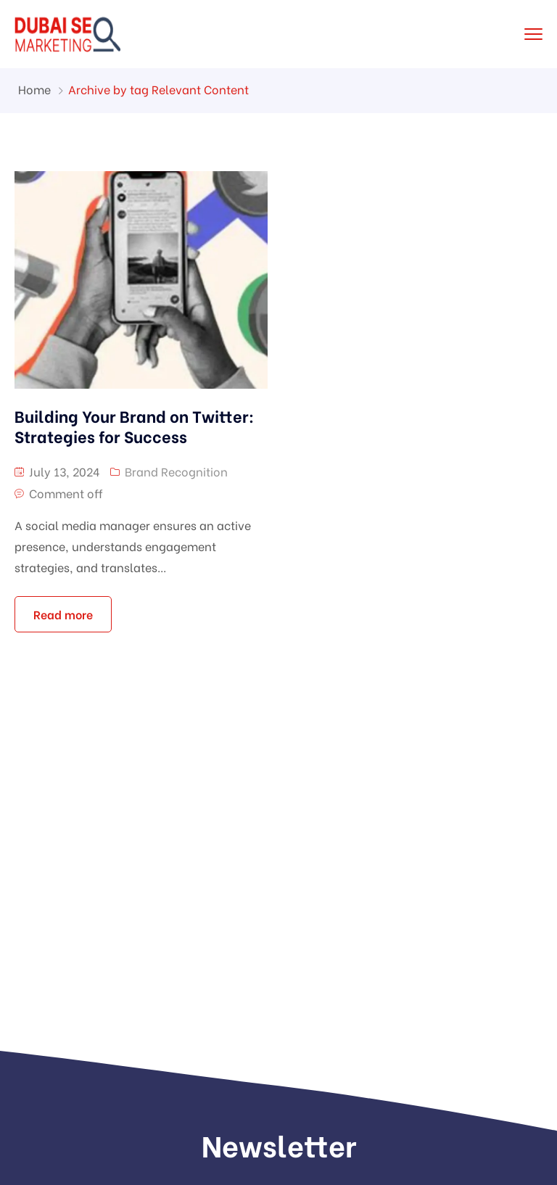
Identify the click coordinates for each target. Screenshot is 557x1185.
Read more (63, 614)
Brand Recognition (176, 471)
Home (34, 88)
